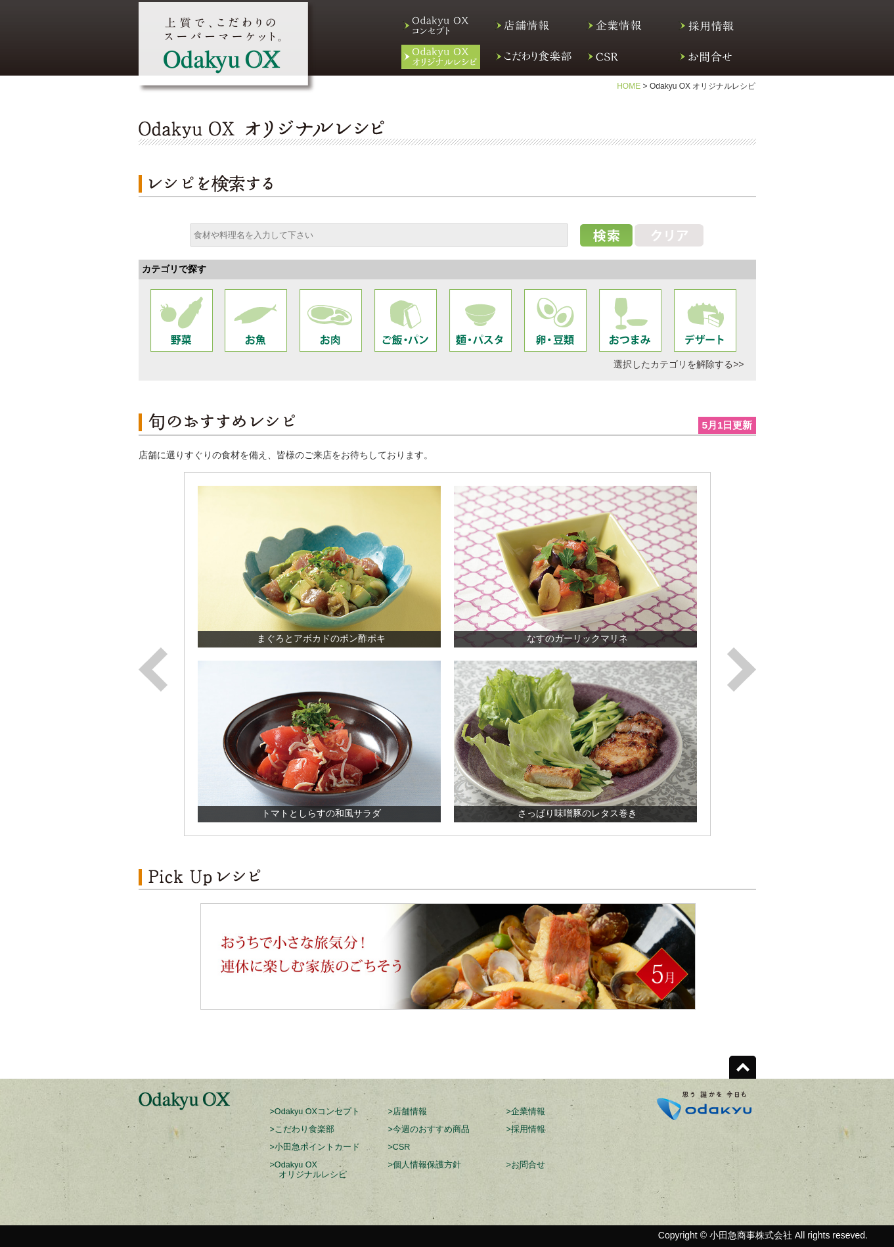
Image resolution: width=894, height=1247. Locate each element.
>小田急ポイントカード (315, 1147)
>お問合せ (525, 1164)
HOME (628, 86)
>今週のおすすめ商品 (429, 1129)
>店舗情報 (407, 1111)
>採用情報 (525, 1129)
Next (741, 669)
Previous (153, 669)
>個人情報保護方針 (424, 1164)
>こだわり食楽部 (302, 1129)
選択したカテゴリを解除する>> (679, 364)
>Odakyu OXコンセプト (315, 1111)
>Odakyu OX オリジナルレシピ (308, 1169)
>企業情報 (525, 1111)
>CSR (399, 1147)
